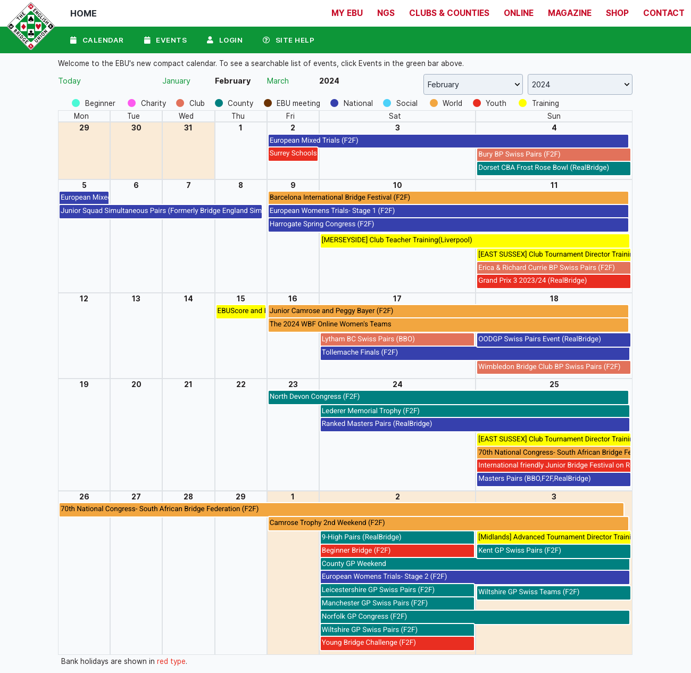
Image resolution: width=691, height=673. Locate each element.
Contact (664, 13)
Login (225, 39)
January (176, 80)
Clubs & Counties (449, 13)
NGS (386, 13)
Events (165, 39)
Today (69, 80)
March (278, 80)
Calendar (96, 39)
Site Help (289, 39)
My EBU (347, 13)
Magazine (570, 13)
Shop (617, 13)
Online (519, 13)
